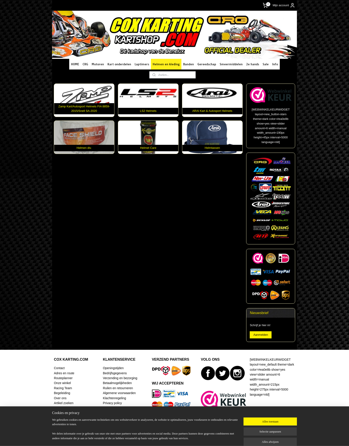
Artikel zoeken (63, 403)
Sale (266, 64)
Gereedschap (206, 64)
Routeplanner (63, 378)
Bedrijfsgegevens (115, 373)
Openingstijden (113, 368)
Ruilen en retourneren (118, 388)
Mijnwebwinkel (221, 437)
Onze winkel (62, 383)
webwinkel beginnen (187, 437)
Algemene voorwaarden (119, 393)
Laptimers (142, 64)
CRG (85, 64)
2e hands (252, 64)
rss (172, 437)
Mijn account (284, 5)
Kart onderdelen (119, 64)
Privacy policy (112, 403)
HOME (75, 64)
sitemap (164, 437)
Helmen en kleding (166, 64)
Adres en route (64, 373)
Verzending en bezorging (120, 378)
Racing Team (63, 388)
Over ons (60, 398)
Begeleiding (62, 393)
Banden (188, 64)
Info (275, 64)
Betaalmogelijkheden (117, 383)
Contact (59, 368)
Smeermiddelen (231, 64)
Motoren (98, 64)
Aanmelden (260, 334)
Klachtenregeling (114, 398)
